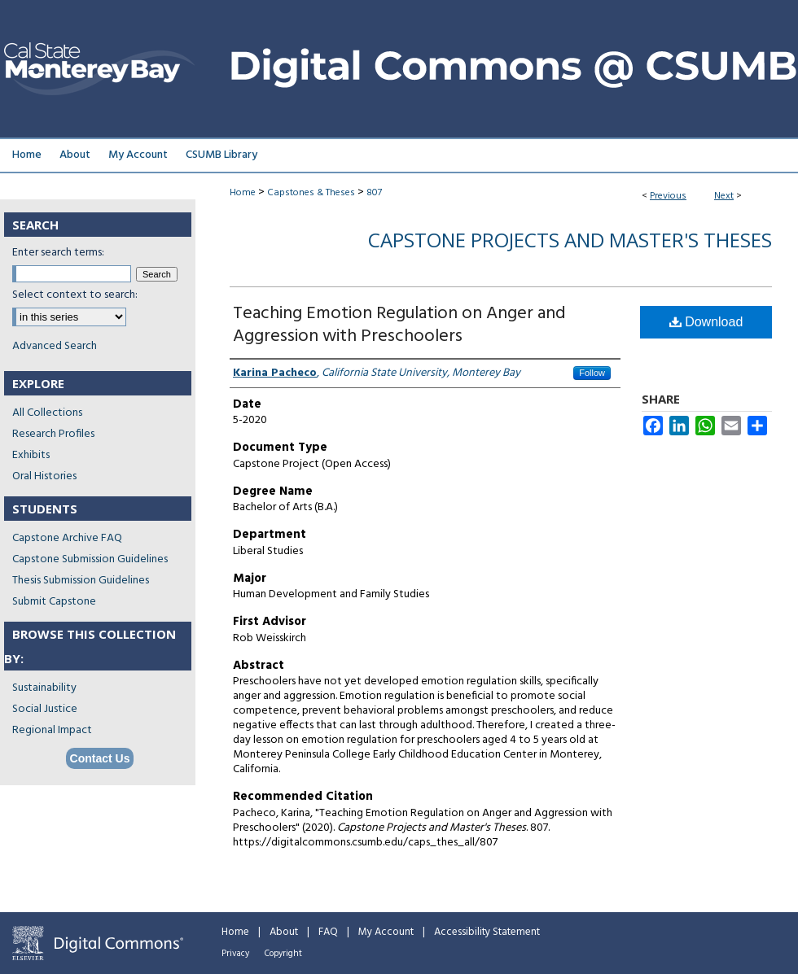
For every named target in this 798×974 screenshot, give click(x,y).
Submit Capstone (54, 601)
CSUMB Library (221, 155)
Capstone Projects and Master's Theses (570, 239)
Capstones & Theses (311, 193)
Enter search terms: (58, 252)
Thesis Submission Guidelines (80, 580)
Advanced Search (54, 346)
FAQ (328, 932)
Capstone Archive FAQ (67, 538)
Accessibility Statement (487, 932)
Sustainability (44, 688)
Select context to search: (75, 295)
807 (374, 193)
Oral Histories (44, 476)
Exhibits (31, 455)
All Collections (47, 413)
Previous (668, 196)
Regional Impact (52, 730)
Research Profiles (53, 434)
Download (706, 322)
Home (243, 193)
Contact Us (100, 758)
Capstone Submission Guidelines (90, 559)
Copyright (283, 953)
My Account (386, 932)
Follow (592, 373)
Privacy (235, 953)
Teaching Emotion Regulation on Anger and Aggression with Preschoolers (399, 325)
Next (724, 196)
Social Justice (44, 709)
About (284, 932)
